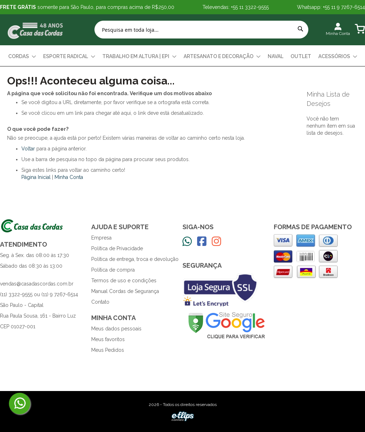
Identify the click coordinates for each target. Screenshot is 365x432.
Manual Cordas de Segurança (125, 291)
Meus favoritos (108, 339)
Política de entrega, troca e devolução (135, 259)
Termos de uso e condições (123, 280)
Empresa (101, 238)
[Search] (300, 29)
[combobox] (201, 29)
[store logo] (35, 30)
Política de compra (113, 270)
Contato (100, 302)
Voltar (28, 148)
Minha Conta (69, 177)
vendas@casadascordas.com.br (36, 284)
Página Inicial (36, 177)
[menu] (182, 56)
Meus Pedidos (107, 350)
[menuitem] (22, 56)
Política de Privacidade (117, 248)
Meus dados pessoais (116, 328)
